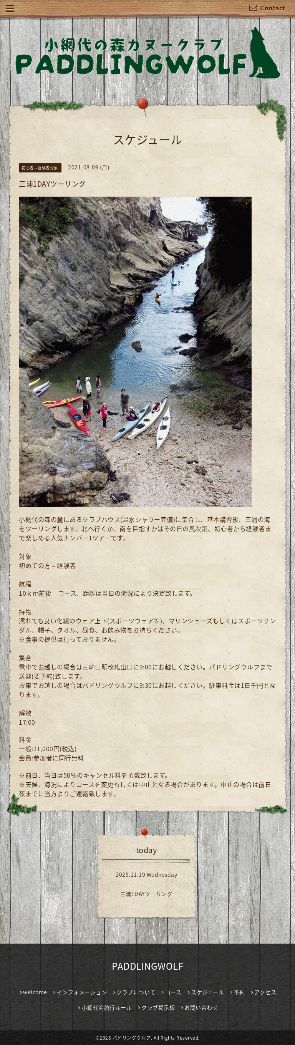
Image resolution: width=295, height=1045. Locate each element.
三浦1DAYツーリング (146, 894)
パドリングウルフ (132, 1037)
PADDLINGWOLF (147, 966)
